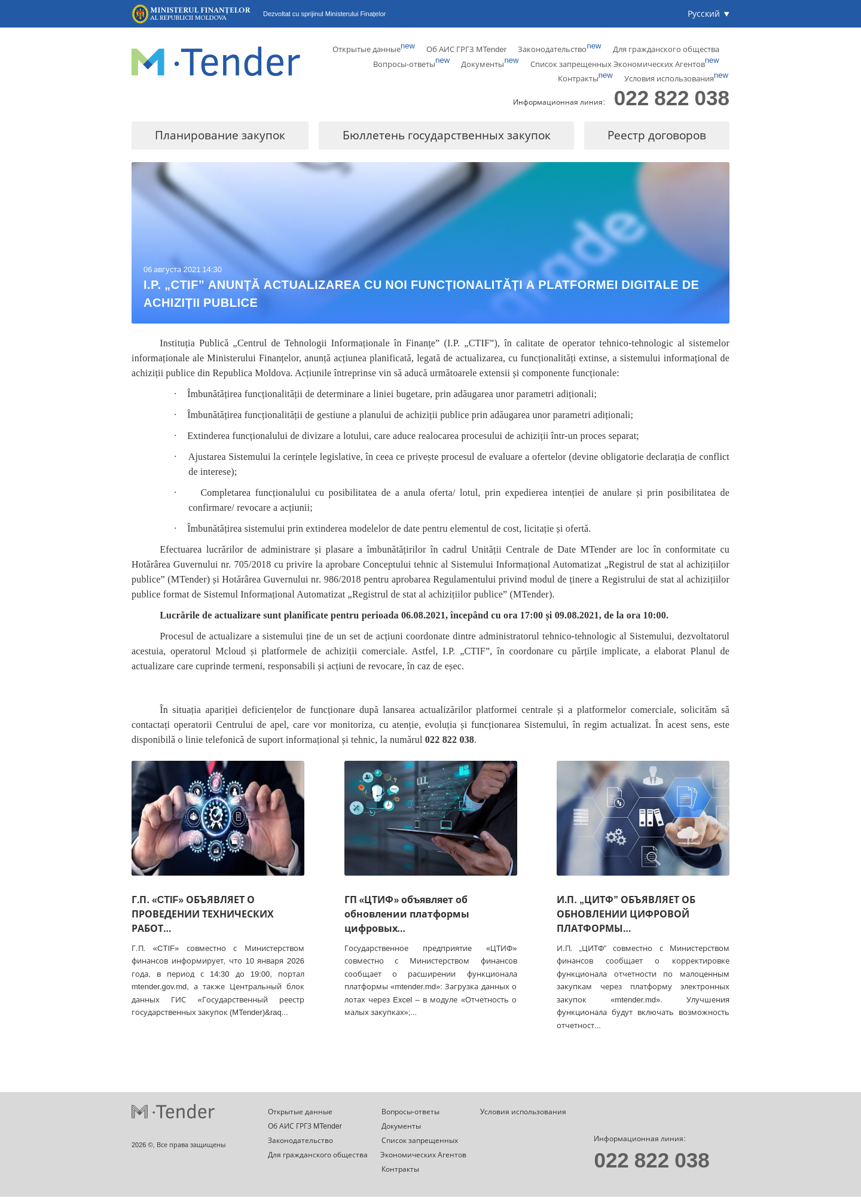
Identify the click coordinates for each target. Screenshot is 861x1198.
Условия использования (679, 78)
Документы (437, 63)
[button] (708, 14)
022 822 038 (671, 100)
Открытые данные (389, 47)
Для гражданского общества (667, 47)
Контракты (691, 63)
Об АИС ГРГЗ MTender (477, 47)
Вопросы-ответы (362, 63)
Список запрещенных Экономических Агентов (565, 63)
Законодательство (565, 47)
